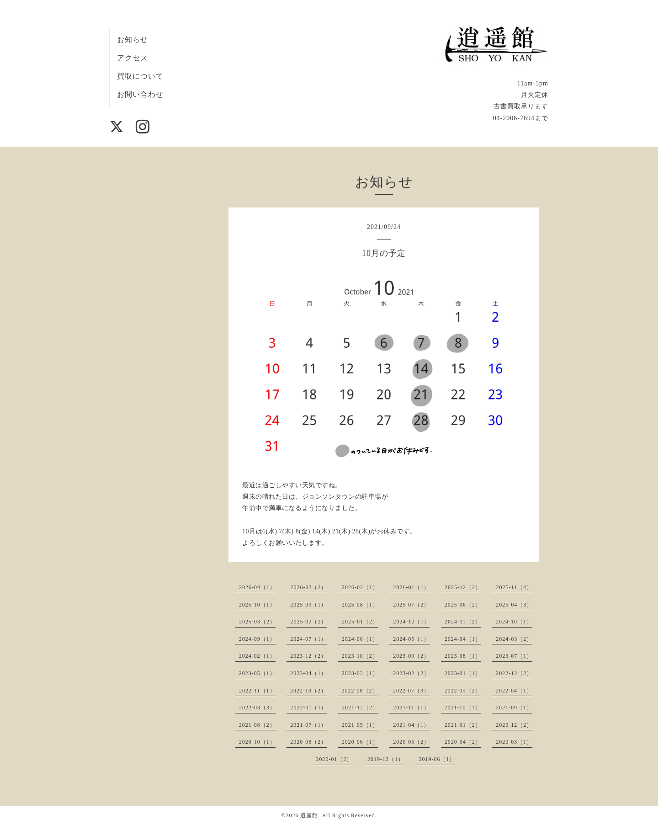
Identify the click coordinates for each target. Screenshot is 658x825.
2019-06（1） (437, 759)
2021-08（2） (257, 725)
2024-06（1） (360, 639)
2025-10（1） (257, 604)
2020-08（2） (308, 742)
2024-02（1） (257, 656)
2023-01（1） (463, 673)
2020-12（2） (514, 725)
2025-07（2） (411, 604)
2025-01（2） (360, 621)
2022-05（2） (463, 690)
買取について (140, 76)
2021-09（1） (514, 707)
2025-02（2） (308, 621)
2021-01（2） (463, 725)
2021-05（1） (360, 725)
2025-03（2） (257, 621)
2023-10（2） (360, 656)
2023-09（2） (411, 656)
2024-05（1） (411, 639)
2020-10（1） (257, 742)
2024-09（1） (257, 639)
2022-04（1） (514, 690)
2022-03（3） (257, 707)
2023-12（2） (308, 656)
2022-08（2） (360, 690)
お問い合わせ (140, 94)
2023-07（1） (514, 656)
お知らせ (132, 39)
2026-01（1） (411, 587)
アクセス (132, 58)
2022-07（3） (411, 690)
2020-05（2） (411, 742)
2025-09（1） (308, 604)
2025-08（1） (360, 604)
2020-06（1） (360, 742)
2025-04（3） (514, 604)
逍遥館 (309, 815)
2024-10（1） (514, 621)
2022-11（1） (257, 690)
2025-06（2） (463, 604)
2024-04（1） (463, 639)
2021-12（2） (360, 707)
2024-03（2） (514, 639)
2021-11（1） (411, 707)
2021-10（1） (463, 707)
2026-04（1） (257, 587)
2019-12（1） (385, 759)
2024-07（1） (308, 639)
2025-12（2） (463, 587)
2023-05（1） (257, 673)
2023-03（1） (360, 673)
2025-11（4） (514, 587)
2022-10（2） (308, 690)
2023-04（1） (308, 673)
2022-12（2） (514, 673)
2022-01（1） (308, 707)
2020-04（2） (463, 742)
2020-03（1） (514, 742)
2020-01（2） (334, 759)
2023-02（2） (411, 673)
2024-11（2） (463, 621)
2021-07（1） (308, 725)
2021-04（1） (411, 725)
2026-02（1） (360, 587)
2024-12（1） (411, 621)
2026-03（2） (308, 587)
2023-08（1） (463, 656)
